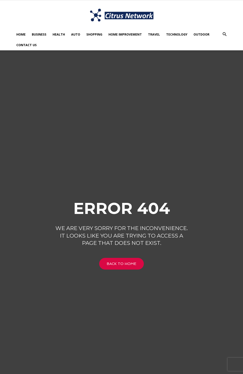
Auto (75, 34)
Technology (176, 34)
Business (39, 34)
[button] (224, 35)
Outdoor (201, 34)
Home (21, 34)
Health (59, 34)
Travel (154, 34)
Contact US (26, 45)
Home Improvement (125, 34)
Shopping (94, 34)
